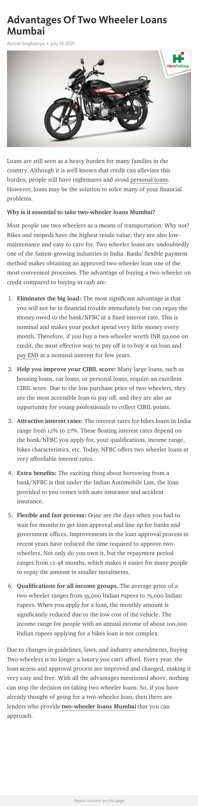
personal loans (149, 179)
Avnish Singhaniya (25, 43)
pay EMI (27, 355)
